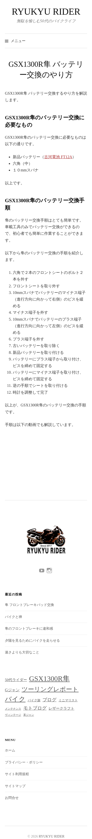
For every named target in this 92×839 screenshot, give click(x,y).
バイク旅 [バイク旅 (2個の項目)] (34, 700)
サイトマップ (15, 786)
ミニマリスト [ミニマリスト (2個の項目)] (68, 700)
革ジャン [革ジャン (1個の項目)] (28, 715)
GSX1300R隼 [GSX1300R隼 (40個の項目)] (49, 678)
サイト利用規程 (17, 774)
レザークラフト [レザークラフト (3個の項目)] (61, 708)
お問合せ (12, 798)
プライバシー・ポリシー (24, 762)
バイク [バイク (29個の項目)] (15, 699)
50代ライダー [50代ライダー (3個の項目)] (16, 680)
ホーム (10, 750)
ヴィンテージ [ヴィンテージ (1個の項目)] (13, 715)
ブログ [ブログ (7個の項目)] (49, 699)
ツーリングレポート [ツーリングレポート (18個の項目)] (50, 689)
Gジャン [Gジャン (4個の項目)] (12, 690)
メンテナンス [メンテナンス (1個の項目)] (13, 708)
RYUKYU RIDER (46, 11)
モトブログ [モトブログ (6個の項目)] (35, 708)
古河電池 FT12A (58, 157)
